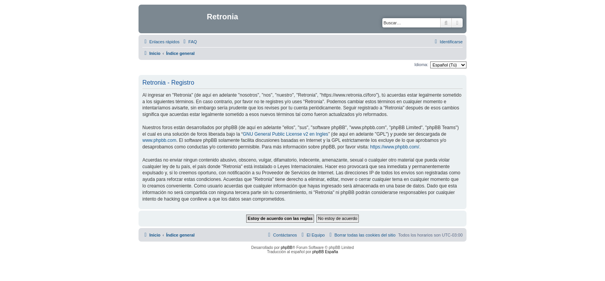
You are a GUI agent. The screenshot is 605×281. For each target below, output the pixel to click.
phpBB (286, 247)
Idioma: (421, 64)
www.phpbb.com (159, 140)
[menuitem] (189, 41)
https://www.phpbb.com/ (394, 147)
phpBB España (325, 252)
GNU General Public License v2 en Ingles (285, 134)
